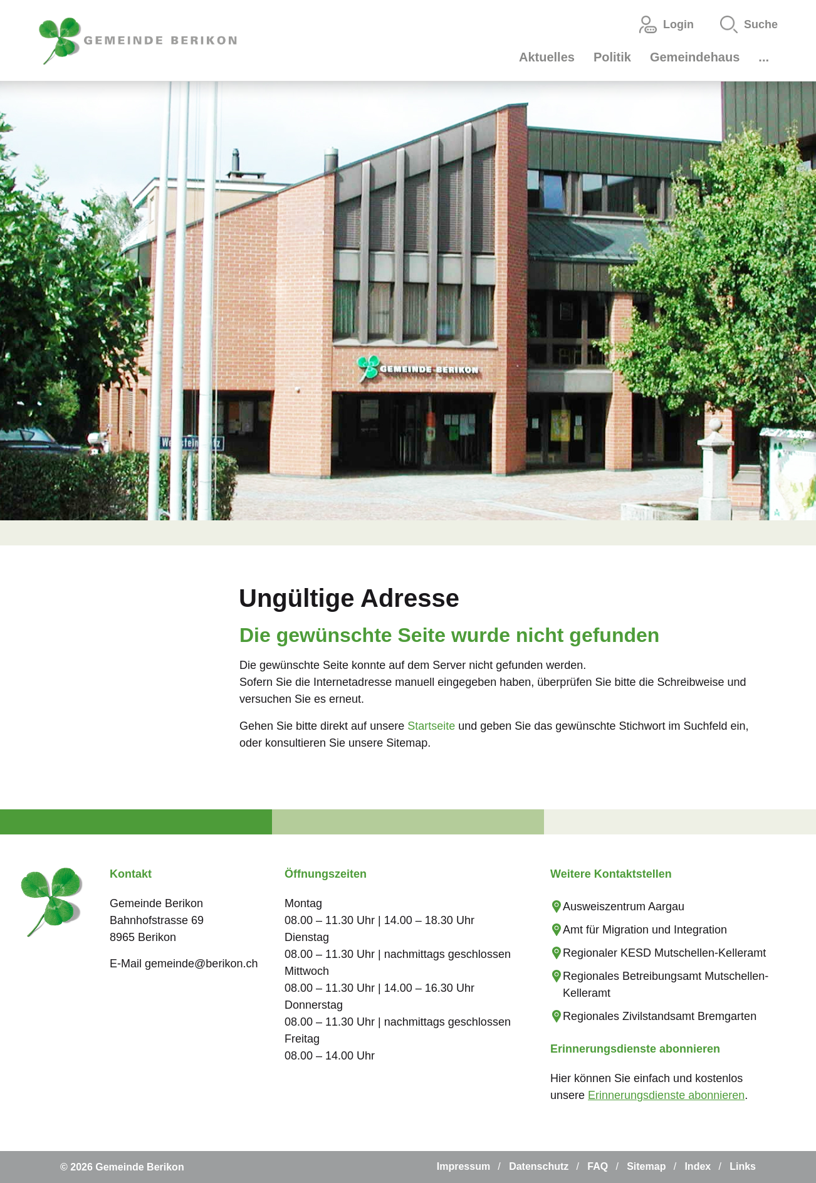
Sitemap (646, 1166)
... (763, 57)
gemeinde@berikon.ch (201, 963)
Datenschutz (538, 1166)
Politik (612, 57)
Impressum (463, 1166)
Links (743, 1166)
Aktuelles (547, 57)
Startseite (431, 726)
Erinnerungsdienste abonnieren (666, 1095)
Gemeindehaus (695, 57)
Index (697, 1166)
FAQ (597, 1166)
